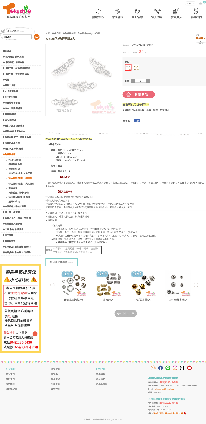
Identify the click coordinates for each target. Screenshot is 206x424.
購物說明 (55, 389)
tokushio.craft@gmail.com (164, 389)
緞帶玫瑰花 (14, 202)
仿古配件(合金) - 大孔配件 (21, 184)
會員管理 (55, 379)
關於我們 (10, 374)
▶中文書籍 (8, 235)
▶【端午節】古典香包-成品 (16, 74)
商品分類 (56, 33)
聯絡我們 (196, 17)
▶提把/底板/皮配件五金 (14, 131)
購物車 (54, 374)
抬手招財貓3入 (143, 300)
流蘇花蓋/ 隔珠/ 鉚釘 (18, 193)
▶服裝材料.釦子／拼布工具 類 (17, 137)
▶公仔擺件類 (9, 241)
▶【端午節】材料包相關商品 (16, 68)
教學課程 (117, 17)
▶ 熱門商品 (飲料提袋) (13, 57)
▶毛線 (6, 80)
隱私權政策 (11, 389)
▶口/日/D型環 (9, 120)
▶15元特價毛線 (10, 91)
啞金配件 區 (14, 169)
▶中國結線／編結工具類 (14, 206)
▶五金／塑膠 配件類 (12, 108)
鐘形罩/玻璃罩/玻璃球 (19, 197)
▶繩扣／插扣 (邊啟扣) (13, 126)
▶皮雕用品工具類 (11, 143)
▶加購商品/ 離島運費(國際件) (17, 247)
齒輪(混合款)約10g (73, 300)
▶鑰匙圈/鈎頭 (9, 114)
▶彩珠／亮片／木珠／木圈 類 (17, 218)
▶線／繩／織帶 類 (11, 212)
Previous (52, 285)
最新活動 (137, 17)
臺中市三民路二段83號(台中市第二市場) (170, 413)
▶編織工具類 (9, 85)
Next (196, 285)
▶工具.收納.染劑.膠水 (13, 229)
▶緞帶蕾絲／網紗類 (12, 224)
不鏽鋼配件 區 (15, 164)
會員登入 (176, 17)
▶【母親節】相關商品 (13, 62)
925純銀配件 (14, 160)
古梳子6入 (108, 300)
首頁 (47, 33)
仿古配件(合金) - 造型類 (20, 178)
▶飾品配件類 (9, 154)
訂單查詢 (55, 384)
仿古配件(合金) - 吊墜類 (20, 173)
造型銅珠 (12, 188)
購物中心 (98, 17)
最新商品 (7, 51)
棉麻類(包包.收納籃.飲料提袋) (17, 252)
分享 (137, 121)
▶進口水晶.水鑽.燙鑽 (13, 149)
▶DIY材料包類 (10, 97)
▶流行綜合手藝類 (11, 103)
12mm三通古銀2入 (178, 300)
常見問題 (156, 17)
